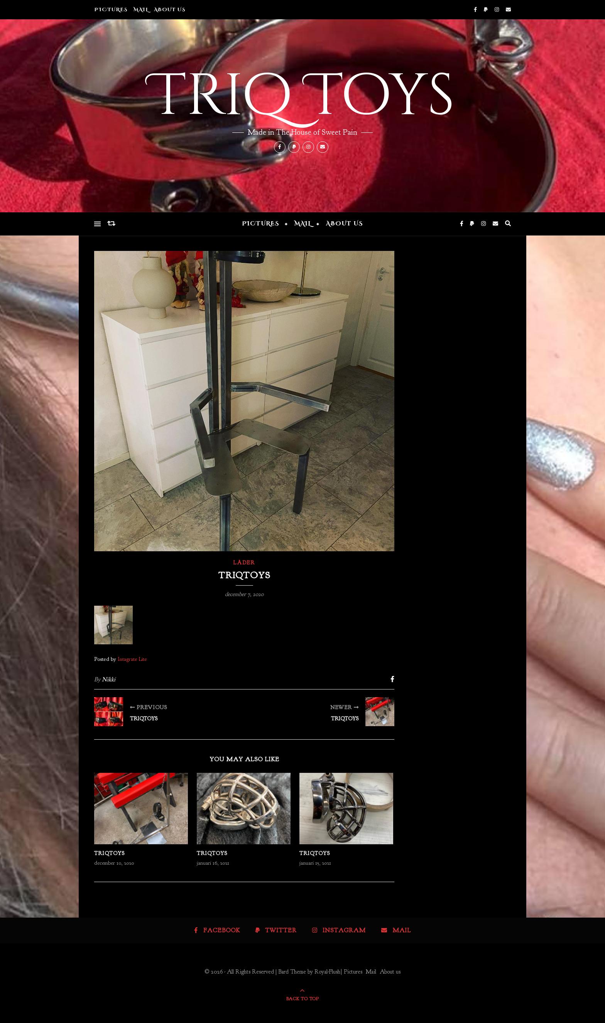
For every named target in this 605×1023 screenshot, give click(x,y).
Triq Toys (302, 96)
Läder (244, 562)
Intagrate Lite (132, 658)
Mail (141, 9)
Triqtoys (109, 853)
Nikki (108, 679)
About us (170, 9)
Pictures (111, 9)
